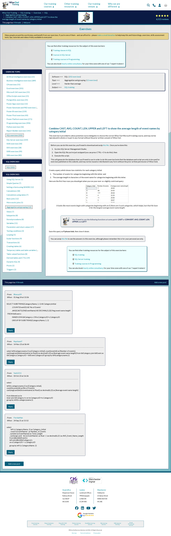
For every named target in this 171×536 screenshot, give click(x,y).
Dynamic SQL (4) (13, 262)
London (82, 490)
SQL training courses (103, 524)
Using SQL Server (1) (15, 179)
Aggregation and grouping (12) (19, 207)
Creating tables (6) (14, 246)
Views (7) (10, 212)
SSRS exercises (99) (14, 151)
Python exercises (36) (15, 127)
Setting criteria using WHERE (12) (20, 187)
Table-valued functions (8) (17, 254)
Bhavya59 (18, 294)
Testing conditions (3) (15, 231)
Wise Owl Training (9, 13)
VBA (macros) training (117, 524)
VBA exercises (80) (14, 155)
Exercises (37, 13)
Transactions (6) (13, 242)
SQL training (25, 13)
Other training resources (71, 5)
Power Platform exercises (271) (19, 119)
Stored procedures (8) (15, 219)
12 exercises (92, 80)
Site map (74, 533)
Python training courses (76, 524)
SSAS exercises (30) (14, 144)
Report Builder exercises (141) (19, 131)
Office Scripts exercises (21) (18, 96)
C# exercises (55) (13, 84)
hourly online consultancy (72, 64)
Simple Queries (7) (14, 183)
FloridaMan (18, 418)
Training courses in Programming (66, 59)
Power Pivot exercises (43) (17, 115)
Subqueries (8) (12, 215)
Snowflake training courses (90, 524)
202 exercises (74, 77)
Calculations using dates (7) (17, 195)
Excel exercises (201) (15, 88)
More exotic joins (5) (15, 202)
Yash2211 (17, 373)
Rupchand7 (18, 341)
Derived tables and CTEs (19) (18, 258)
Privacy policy (96, 533)
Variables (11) (12, 223)
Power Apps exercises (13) (17, 104)
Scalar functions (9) (14, 238)
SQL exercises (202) (15, 135)
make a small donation (106, 35)
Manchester (101, 490)
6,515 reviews (162, 19)
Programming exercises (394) (18, 123)
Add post (26, 22)
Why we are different (114, 5)
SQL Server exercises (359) (17, 140)
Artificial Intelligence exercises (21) (21, 77)
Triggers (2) (11, 269)
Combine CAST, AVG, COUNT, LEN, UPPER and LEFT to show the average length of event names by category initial (29, 18)
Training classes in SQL (62, 50)
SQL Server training (82, 259)
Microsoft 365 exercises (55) (18, 92)
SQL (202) (11, 167)
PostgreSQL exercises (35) (17, 100)
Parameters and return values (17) (20, 227)
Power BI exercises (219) (17, 111)
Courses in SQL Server (62, 55)
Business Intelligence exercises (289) (21, 81)
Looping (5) (11, 235)
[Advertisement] (107, 110)
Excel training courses (35, 524)
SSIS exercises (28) (14, 148)
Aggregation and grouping (15, 15)
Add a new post (160, 282)
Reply (10, 330)
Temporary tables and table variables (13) (23, 250)
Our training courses (50, 5)
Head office (66, 490)
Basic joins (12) (13, 199)
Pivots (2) (10, 265)
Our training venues (94, 5)
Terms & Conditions (85, 533)
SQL (46, 13)
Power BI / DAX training (63, 524)
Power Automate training (49, 524)
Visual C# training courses (131, 524)
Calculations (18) (13, 191)
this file (106, 145)
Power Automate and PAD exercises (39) (23, 108)
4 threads (17, 22)
